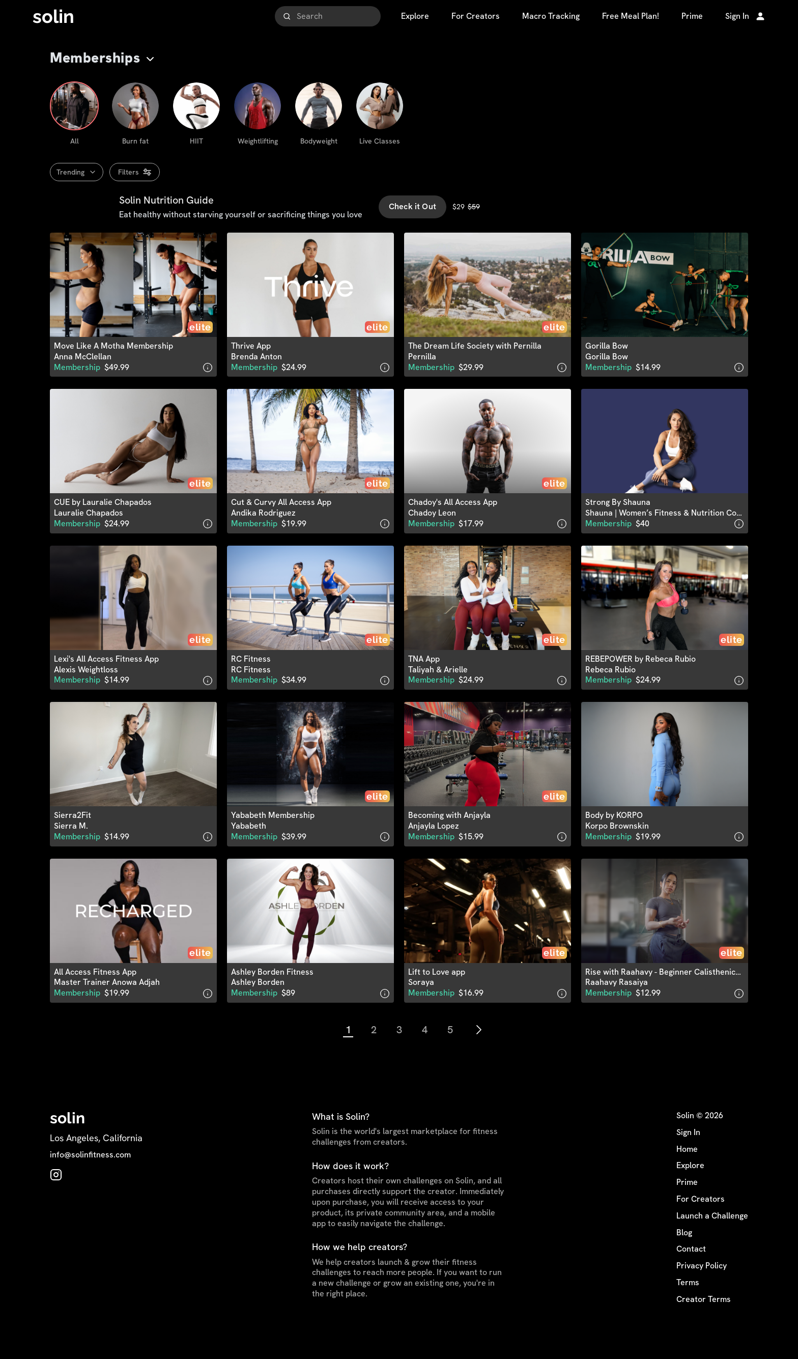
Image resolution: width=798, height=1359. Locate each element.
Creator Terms (703, 1321)
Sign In (688, 1154)
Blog (684, 1254)
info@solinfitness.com (90, 1177)
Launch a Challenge (712, 1237)
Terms (687, 1304)
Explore (690, 1187)
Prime (687, 1204)
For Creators (700, 1220)
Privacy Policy (701, 1287)
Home (687, 1171)
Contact (691, 1271)
